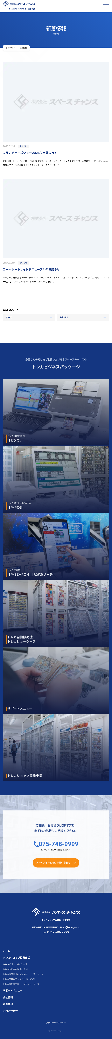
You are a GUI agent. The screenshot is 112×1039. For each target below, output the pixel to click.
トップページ (11, 47)
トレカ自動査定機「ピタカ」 (16, 969)
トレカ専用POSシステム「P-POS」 (19, 979)
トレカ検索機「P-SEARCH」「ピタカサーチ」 (24, 974)
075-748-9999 (58, 848)
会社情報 (8, 997)
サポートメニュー (12, 991)
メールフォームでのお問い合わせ (53, 867)
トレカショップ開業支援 (16, 958)
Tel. (56, 932)
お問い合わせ (10, 1011)
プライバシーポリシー (56, 1023)
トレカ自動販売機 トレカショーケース (21, 984)
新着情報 (8, 1004)
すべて (9, 317)
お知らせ (64, 317)
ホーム (6, 951)
